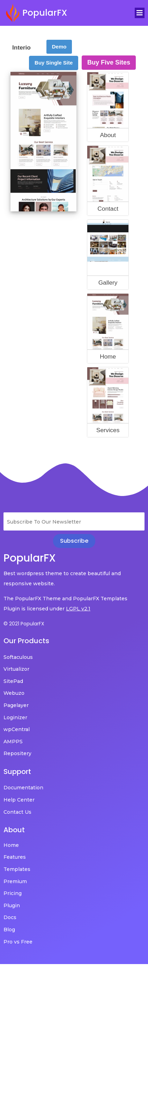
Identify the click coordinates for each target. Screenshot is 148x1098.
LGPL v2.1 (78, 609)
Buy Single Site (54, 63)
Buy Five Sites (108, 62)
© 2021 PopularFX (23, 623)
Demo (59, 47)
